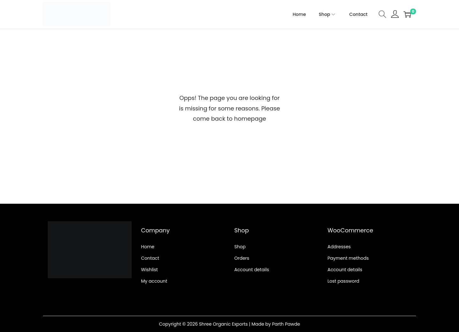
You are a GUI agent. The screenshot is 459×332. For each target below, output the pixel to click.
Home (148, 247)
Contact (150, 258)
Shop (240, 247)
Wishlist (149, 269)
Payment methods (348, 258)
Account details (251, 269)
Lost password (344, 281)
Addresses (339, 247)
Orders (241, 258)
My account (154, 281)
